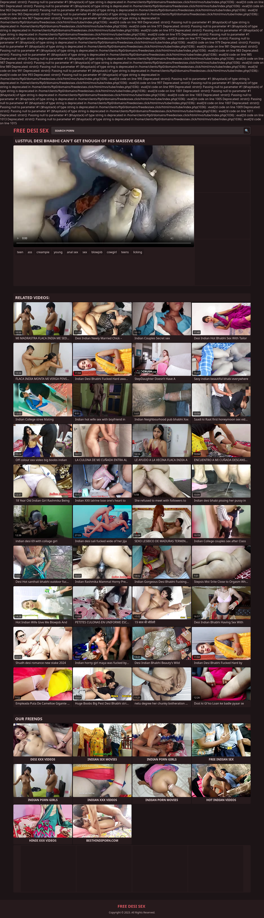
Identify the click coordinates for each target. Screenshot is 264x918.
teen (20, 252)
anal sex (72, 252)
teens (125, 252)
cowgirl (112, 252)
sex (84, 252)
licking (137, 252)
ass (30, 252)
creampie (43, 252)
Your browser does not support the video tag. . (103, 196)
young (58, 252)
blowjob (96, 252)
